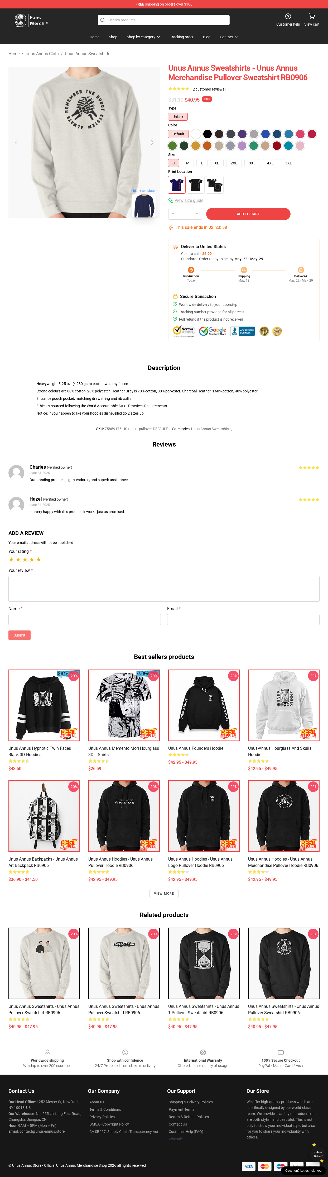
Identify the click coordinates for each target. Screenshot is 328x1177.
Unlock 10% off (318, 1154)
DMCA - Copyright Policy (109, 1124)
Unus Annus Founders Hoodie (195, 748)
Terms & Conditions (105, 1109)
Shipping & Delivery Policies (191, 1102)
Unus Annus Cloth (42, 53)
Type (172, 108)
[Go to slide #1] (70, 233)
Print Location (180, 171)
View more (164, 893)
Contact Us (178, 1124)
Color (172, 125)
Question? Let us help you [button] (303, 1171)
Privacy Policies (102, 1117)
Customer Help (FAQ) (186, 1131)
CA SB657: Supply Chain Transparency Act (123, 1131)
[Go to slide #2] (97, 233)
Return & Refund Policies (189, 1117)
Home (14, 53)
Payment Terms (181, 1109)
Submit (19, 635)
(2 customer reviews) (208, 89)
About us (96, 1102)
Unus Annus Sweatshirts (87, 53)
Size (171, 155)
